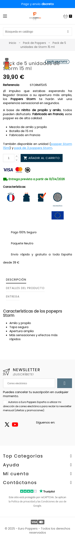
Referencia (11, 85)
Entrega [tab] (12, 296)
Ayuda (11, 465)
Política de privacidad (23, 501)
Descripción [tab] (16, 280)
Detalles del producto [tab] (25, 288)
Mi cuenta (16, 474)
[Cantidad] (8, 158)
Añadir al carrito (41, 158)
